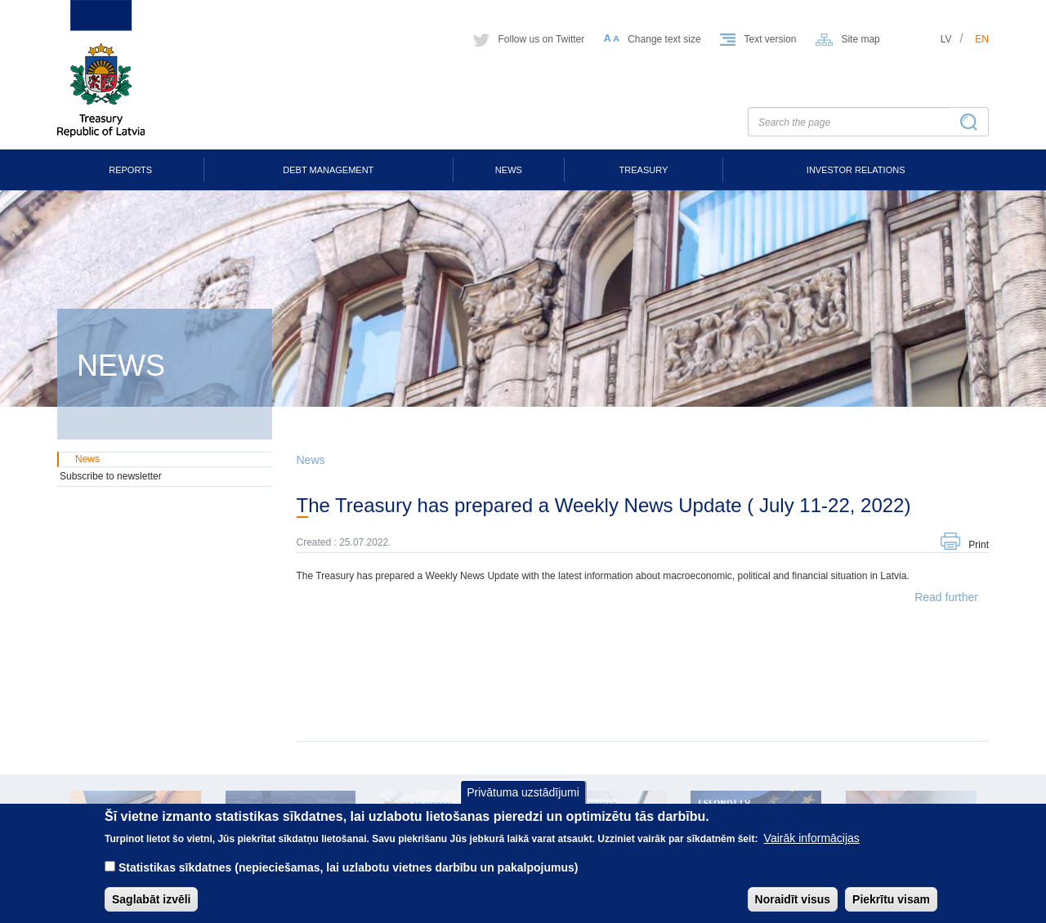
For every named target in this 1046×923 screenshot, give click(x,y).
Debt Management (328, 170)
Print (978, 545)
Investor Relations (856, 170)
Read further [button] (946, 597)
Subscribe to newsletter (111, 476)
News (508, 170)
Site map (860, 39)
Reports (130, 170)
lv (946, 39)
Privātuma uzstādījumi (523, 803)
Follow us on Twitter (541, 39)
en (982, 39)
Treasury (643, 170)
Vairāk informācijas (812, 850)
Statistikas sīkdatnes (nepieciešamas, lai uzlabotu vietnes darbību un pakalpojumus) (348, 879)
